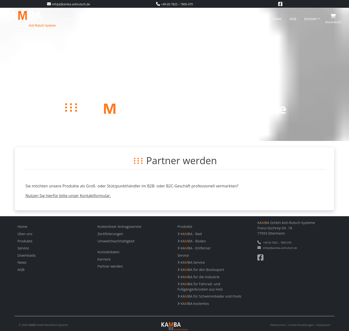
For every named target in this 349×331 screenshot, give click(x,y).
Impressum (323, 325)
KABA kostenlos (193, 303)
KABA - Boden (191, 241)
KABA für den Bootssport (200, 269)
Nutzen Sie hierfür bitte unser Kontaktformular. (68, 195)
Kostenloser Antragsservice (164, 18)
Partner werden (110, 266)
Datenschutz (278, 325)
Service (23, 248)
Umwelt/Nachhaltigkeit (246, 18)
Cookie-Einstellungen (301, 325)
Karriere (104, 259)
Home (69, 18)
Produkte (24, 241)
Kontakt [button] (310, 18)
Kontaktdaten (108, 252)
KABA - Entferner (194, 248)
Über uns (89, 18)
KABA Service (191, 262)
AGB (292, 18)
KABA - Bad (189, 233)
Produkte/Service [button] (118, 18)
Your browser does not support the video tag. (174, 74)
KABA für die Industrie (198, 277)
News (277, 18)
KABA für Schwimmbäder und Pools (209, 296)
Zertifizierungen (207, 18)
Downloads (26, 255)
